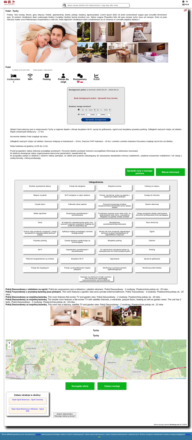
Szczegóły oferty (80, 386)
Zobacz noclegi (112, 386)
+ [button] (9, 343)
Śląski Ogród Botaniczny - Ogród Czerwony (27, 400)
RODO (188, 434)
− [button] (9, 347)
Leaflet (170, 378)
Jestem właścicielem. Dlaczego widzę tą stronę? (64, 415)
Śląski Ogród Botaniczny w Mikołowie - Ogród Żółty (27, 410)
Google (38, 434)
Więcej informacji (170, 172)
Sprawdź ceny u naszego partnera (139, 172)
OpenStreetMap (180, 378)
